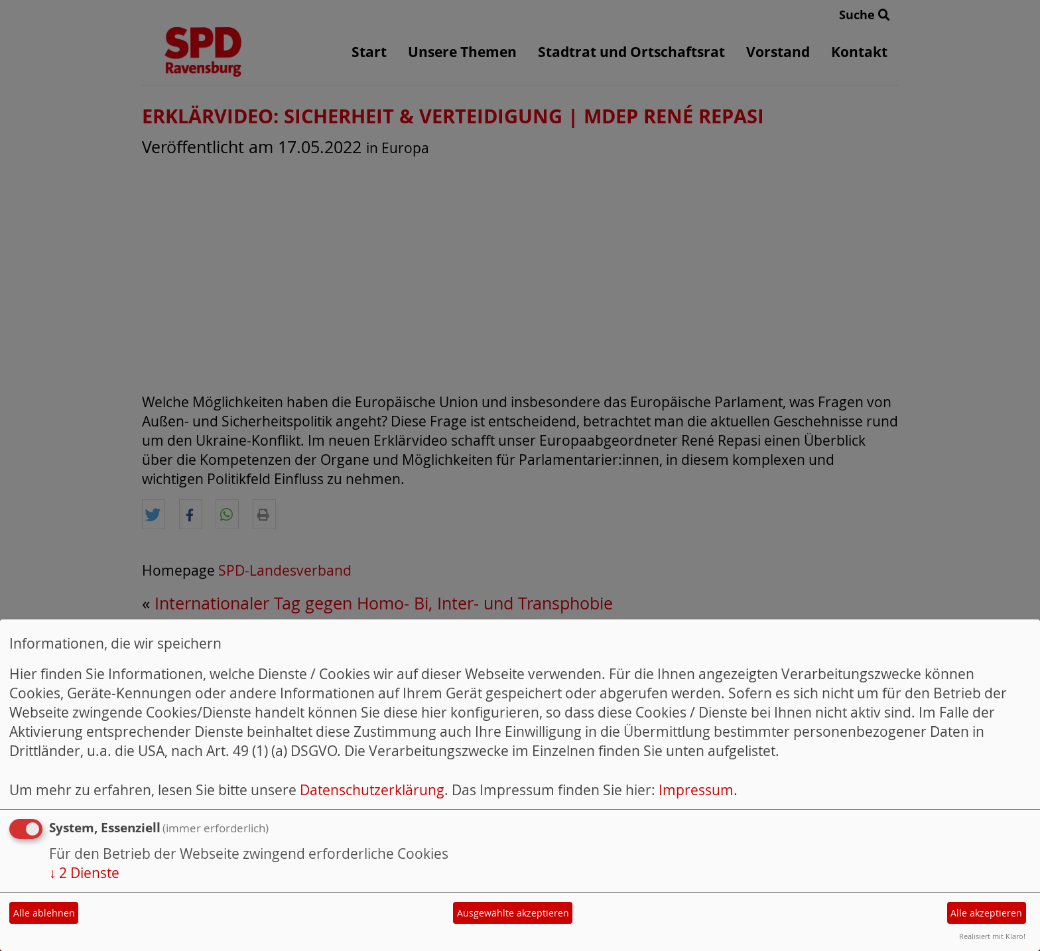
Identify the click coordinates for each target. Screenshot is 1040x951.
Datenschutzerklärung (372, 790)
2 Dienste (84, 872)
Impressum (696, 790)
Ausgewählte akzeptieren (513, 913)
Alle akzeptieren (986, 913)
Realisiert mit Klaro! (992, 936)
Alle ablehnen (44, 913)
